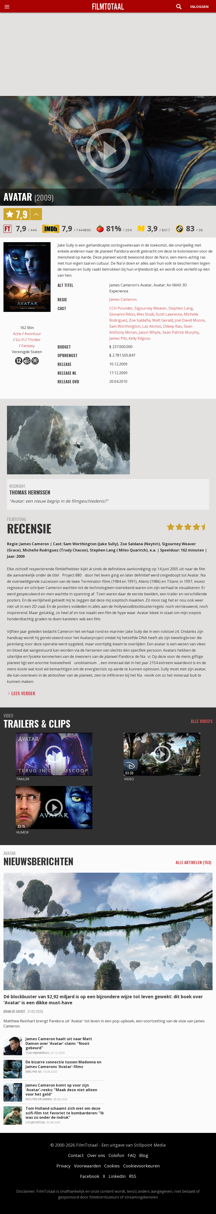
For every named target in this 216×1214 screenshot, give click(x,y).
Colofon (116, 1155)
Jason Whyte (150, 332)
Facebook (89, 1176)
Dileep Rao (172, 326)
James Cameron (123, 299)
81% (119, 228)
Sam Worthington (124, 326)
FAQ (132, 1155)
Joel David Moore (190, 320)
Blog (143, 1155)
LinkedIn (117, 1176)
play (108, 151)
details (36, 214)
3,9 (158, 228)
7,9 (26, 228)
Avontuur (33, 333)
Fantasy (28, 345)
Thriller (34, 339)
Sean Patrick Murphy (180, 332)
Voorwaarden (87, 1166)
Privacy (63, 1166)
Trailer (22, 779)
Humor (22, 832)
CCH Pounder (121, 308)
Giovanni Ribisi (122, 314)
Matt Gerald (162, 320)
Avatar (17, 196)
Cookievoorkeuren (141, 1166)
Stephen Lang (180, 308)
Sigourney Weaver (151, 308)
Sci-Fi (20, 339)
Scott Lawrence (169, 314)
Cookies (112, 1166)
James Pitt (118, 338)
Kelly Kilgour (139, 338)
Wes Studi (145, 314)
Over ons (96, 1155)
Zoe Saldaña (139, 320)
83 (194, 228)
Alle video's (202, 721)
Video (129, 779)
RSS (132, 1176)
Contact (76, 1155)
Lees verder (23, 693)
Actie (17, 333)
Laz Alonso (151, 326)
